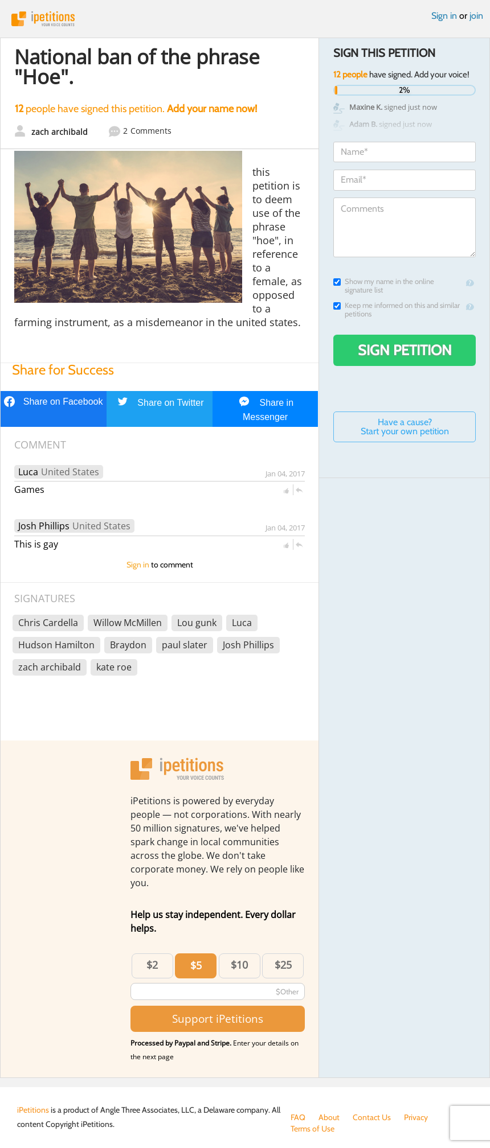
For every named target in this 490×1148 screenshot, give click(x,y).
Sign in (444, 15)
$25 (283, 965)
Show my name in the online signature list (383, 285)
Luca (28, 471)
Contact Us (372, 1117)
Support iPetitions (217, 1018)
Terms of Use (312, 1129)
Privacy (416, 1117)
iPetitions (245, 18)
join (476, 15)
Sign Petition (405, 350)
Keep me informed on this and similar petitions (396, 309)
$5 (196, 965)
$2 (152, 965)
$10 (239, 965)
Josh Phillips (44, 525)
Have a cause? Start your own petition (405, 427)
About (329, 1117)
